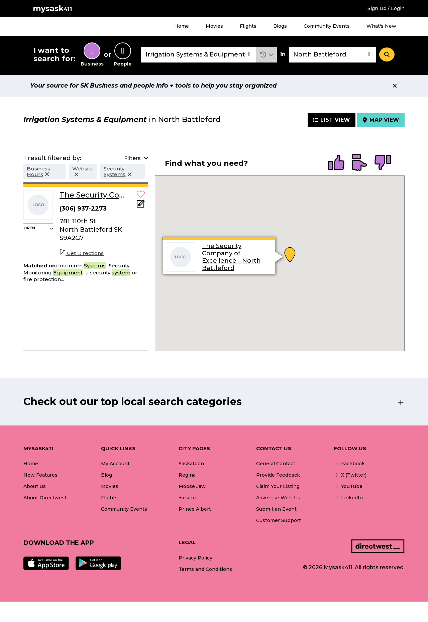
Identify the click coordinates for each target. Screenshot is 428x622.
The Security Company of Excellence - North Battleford (231, 257)
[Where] (332, 55)
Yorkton (188, 498)
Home (181, 26)
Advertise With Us (278, 498)
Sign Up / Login (386, 8)
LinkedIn (348, 498)
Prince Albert (195, 509)
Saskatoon (191, 464)
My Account (115, 464)
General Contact (275, 464)
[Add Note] (141, 206)
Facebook (349, 464)
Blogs (280, 26)
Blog (106, 475)
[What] (198, 55)
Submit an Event (276, 509)
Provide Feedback (278, 475)
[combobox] (198, 55)
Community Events (327, 26)
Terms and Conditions (205, 569)
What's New (381, 26)
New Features (40, 475)
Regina (187, 475)
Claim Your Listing (278, 486)
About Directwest (45, 498)
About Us (34, 486)
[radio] (336, 163)
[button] (266, 55)
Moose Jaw (192, 486)
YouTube (348, 486)
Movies (214, 26)
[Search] (387, 54)
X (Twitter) (350, 475)
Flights (248, 26)
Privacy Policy (195, 558)
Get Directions (82, 253)
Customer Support (278, 520)
